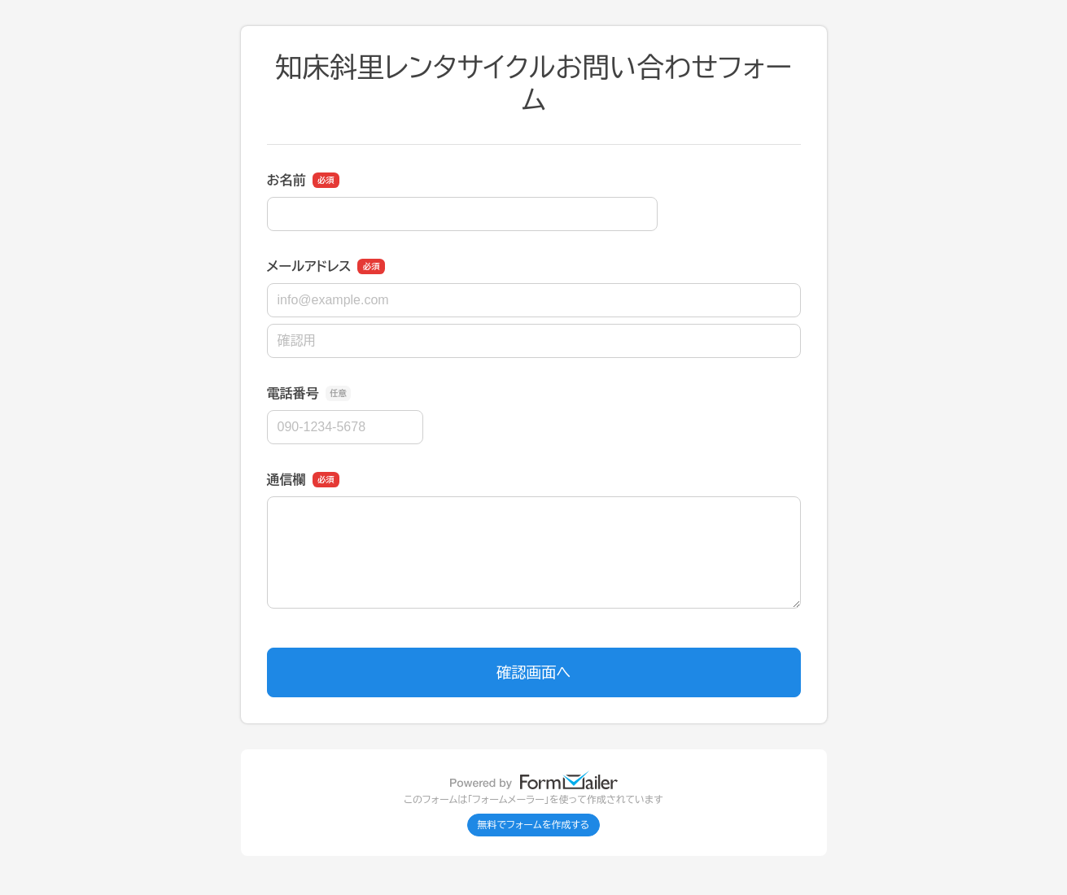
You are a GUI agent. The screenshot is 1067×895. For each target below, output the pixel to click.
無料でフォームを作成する (534, 825)
